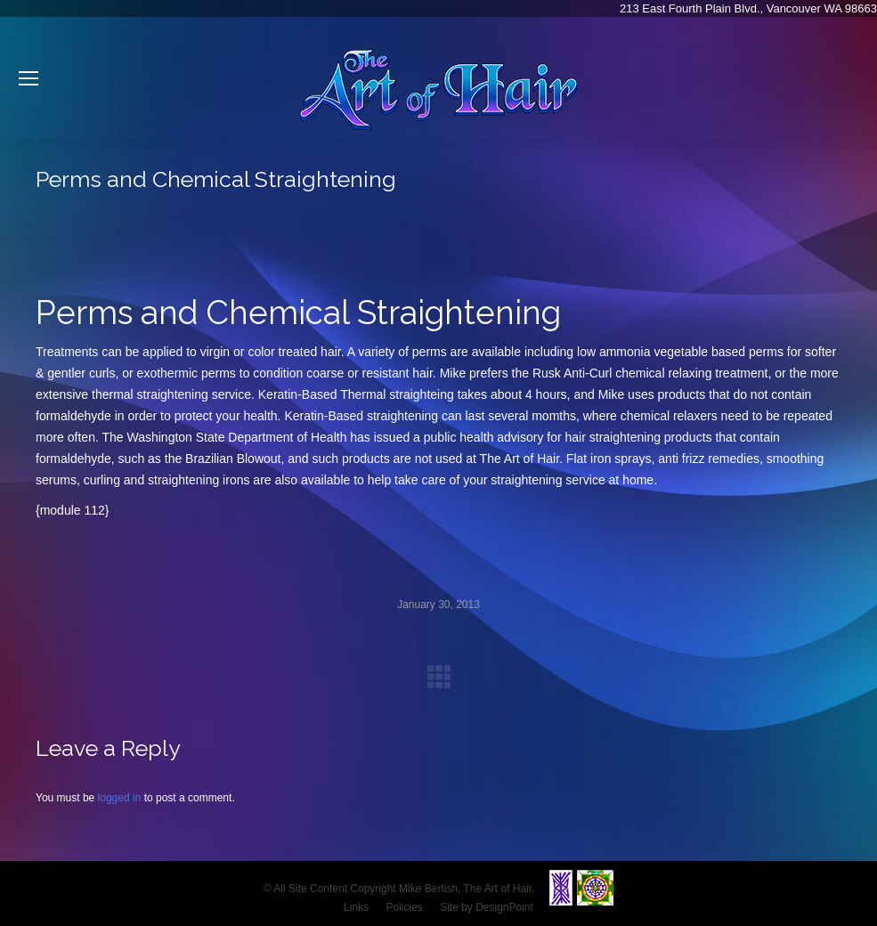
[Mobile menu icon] (28, 78)
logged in (120, 798)
